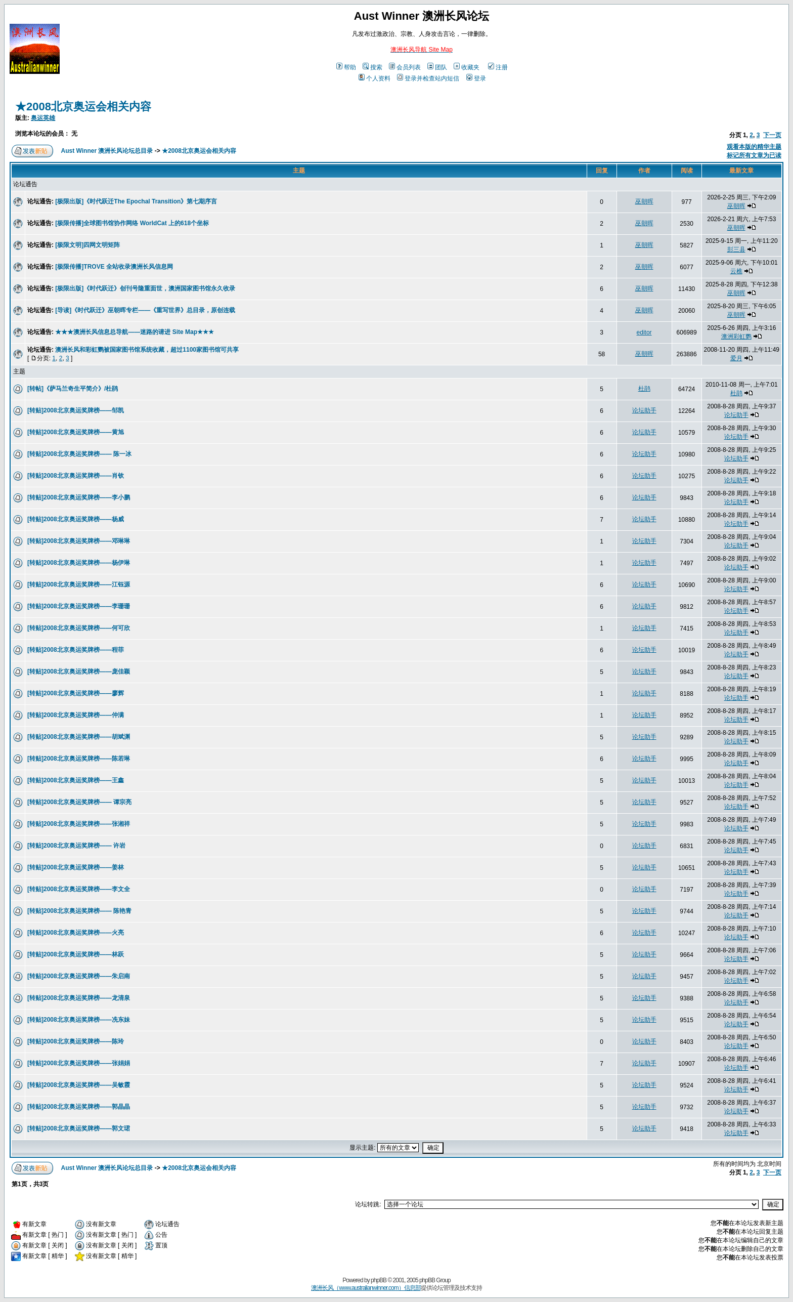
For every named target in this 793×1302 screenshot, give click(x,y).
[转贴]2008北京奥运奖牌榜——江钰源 (78, 584)
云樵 (736, 271)
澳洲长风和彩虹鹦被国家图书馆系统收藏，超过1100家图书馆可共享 (147, 349)
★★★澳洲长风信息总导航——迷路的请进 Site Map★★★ (134, 331)
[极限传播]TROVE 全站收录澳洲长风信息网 (114, 266)
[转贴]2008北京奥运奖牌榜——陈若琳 (78, 758)
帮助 (346, 67)
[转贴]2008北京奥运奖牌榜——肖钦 (75, 475)
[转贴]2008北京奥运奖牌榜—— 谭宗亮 (79, 802)
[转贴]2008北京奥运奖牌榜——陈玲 (75, 1041)
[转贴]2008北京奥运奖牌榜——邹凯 (75, 410)
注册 (498, 67)
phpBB (378, 1280)
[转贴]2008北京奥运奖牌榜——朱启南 (78, 976)
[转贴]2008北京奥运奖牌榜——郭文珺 (78, 1128)
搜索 (372, 67)
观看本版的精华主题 (754, 146)
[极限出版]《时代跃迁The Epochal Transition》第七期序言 (136, 201)
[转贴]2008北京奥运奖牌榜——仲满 (75, 715)
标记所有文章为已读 (754, 155)
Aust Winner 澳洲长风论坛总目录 (107, 150)
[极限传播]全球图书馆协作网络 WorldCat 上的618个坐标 (132, 223)
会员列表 (405, 67)
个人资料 (374, 78)
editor (644, 332)
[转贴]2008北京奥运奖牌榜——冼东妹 (78, 1019)
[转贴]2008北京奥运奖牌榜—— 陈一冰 (79, 453)
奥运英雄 (43, 117)
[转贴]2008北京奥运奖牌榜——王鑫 (75, 780)
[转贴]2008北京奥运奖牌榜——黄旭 (75, 432)
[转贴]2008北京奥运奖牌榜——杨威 (75, 519)
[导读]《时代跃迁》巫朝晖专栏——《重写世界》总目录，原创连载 (145, 310)
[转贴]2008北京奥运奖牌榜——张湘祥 (78, 823)
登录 (476, 78)
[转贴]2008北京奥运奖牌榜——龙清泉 (78, 997)
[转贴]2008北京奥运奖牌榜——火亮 (75, 932)
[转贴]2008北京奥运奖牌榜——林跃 (75, 954)
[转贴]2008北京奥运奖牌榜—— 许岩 (76, 845)
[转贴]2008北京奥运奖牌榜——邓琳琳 (78, 540)
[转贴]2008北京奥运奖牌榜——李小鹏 (78, 497)
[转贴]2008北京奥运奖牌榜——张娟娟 (78, 1063)
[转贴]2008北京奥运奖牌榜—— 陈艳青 (79, 910)
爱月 (736, 358)
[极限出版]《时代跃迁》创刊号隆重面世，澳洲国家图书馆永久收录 (145, 288)
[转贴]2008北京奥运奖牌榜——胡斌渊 (78, 736)
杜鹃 (644, 388)
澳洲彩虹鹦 (736, 336)
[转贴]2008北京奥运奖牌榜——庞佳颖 (78, 671)
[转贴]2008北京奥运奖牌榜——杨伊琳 (78, 562)
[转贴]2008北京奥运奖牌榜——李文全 (78, 889)
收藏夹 (466, 67)
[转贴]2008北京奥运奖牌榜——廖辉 (75, 693)
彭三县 (736, 249)
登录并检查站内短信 (428, 78)
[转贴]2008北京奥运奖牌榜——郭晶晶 (78, 1106)
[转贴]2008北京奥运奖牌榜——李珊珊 (78, 606)
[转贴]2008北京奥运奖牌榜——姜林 (75, 867)
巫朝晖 (644, 201)
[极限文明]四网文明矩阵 (87, 244)
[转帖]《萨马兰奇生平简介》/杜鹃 (72, 388)
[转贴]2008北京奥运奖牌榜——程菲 (75, 649)
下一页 (772, 135)
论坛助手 (644, 410)
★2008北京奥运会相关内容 (83, 106)
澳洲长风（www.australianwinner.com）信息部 (365, 1287)
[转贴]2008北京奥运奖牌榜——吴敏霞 (78, 1084)
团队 (437, 67)
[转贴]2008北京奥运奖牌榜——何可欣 (78, 628)
